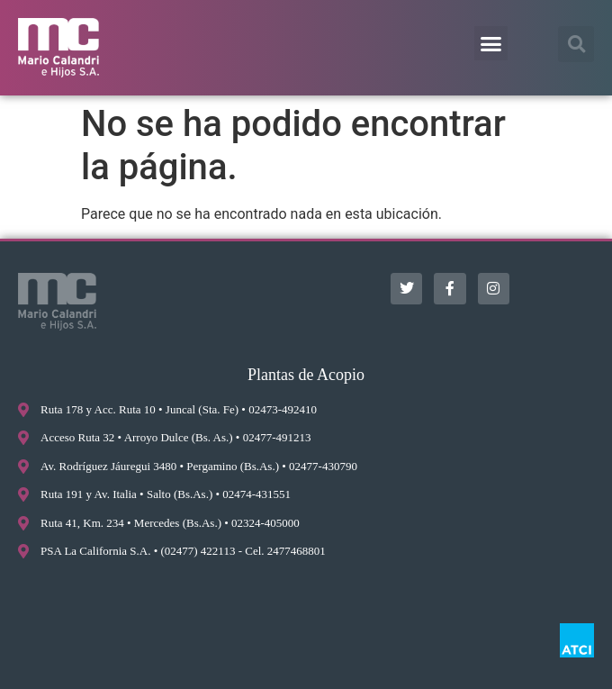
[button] (491, 43)
